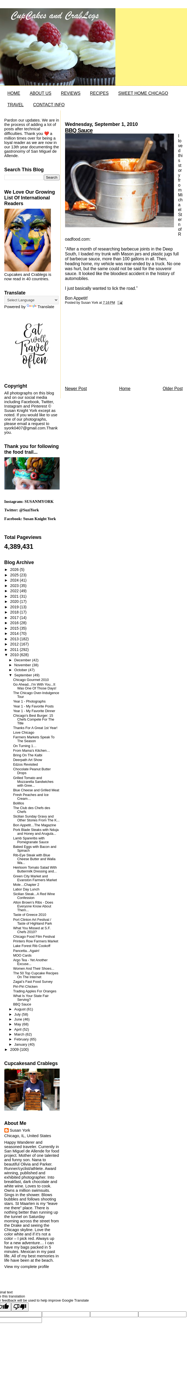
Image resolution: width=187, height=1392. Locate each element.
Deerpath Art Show (27, 760)
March (19, 1034)
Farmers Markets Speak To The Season (33, 739)
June (18, 1019)
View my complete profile (26, 1266)
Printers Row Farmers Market (35, 941)
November (23, 665)
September (23, 675)
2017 (15, 617)
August (20, 1009)
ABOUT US (40, 93)
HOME (13, 93)
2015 (15, 628)
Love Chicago (23, 733)
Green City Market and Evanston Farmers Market (35, 878)
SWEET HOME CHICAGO (143, 93)
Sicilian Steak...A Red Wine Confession (34, 896)
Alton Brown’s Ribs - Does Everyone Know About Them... (33, 906)
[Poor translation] (20, 1306)
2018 (15, 612)
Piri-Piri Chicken (25, 987)
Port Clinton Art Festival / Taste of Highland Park (32, 921)
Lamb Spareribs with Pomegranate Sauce (31, 840)
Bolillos (18, 803)
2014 (15, 633)
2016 (15, 623)
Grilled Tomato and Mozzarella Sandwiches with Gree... (33, 782)
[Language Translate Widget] (31, 300)
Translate (40, 307)
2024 (15, 580)
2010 (15, 655)
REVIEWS (71, 93)
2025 (15, 575)
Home (125, 388)
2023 (15, 585)
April (18, 1029)
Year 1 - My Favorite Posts (33, 706)
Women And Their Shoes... (33, 969)
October (21, 670)
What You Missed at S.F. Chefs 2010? (32, 930)
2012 (15, 644)
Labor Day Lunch (26, 889)
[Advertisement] (106, 347)
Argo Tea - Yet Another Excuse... (30, 962)
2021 (15, 596)
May (18, 1024)
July (18, 1014)
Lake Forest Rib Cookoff (31, 946)
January (21, 1044)
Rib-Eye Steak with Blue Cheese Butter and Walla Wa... (34, 859)
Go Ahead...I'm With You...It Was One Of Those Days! (34, 686)
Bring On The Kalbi (27, 755)
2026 (15, 569)
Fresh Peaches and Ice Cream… (30, 797)
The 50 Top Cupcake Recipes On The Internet (35, 975)
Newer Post (76, 388)
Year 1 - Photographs (29, 701)
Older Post (173, 388)
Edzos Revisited (25, 764)
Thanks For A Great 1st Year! (35, 728)
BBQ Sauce (79, 130)
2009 (15, 1049)
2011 (15, 649)
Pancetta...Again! (26, 951)
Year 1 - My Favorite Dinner (34, 711)
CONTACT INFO (49, 104)
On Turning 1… (24, 746)
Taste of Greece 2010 (29, 915)
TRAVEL (15, 104)
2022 (15, 591)
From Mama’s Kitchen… (31, 751)
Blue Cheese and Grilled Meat (36, 790)
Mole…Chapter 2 (26, 885)
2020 (15, 601)
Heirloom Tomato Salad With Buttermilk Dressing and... (35, 869)
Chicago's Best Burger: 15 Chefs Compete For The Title (33, 719)
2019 (15, 607)
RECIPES (99, 93)
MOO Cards (22, 955)
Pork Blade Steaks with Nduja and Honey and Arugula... (36, 832)
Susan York (20, 1130)
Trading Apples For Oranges (34, 991)
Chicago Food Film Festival (34, 937)
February (22, 1039)
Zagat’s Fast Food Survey (33, 982)
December (23, 660)
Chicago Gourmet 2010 (31, 680)
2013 (15, 639)
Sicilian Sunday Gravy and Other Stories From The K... (36, 818)
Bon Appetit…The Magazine (34, 825)
